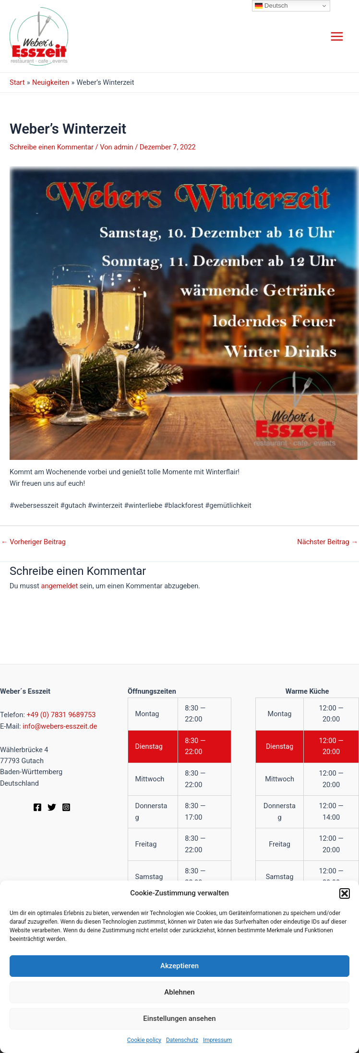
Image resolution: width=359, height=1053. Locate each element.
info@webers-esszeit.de (60, 726)
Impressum (217, 1040)
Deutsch (271, 6)
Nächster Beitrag (327, 542)
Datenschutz (182, 1040)
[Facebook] (37, 807)
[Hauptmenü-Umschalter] (336, 36)
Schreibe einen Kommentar (52, 147)
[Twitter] (52, 807)
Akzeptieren (179, 965)
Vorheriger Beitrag (33, 542)
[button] (344, 893)
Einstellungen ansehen (179, 1018)
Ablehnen (179, 992)
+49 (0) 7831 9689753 (61, 714)
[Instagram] (66, 807)
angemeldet (59, 586)
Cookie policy (144, 1040)
